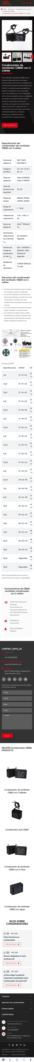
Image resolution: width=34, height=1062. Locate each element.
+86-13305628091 (11, 657)
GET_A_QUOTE (10, 125)
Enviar (7, 736)
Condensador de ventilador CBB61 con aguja (17, 908)
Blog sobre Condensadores (17, 922)
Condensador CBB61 (8, 11)
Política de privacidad (18, 1054)
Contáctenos (7, 1014)
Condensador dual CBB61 (17, 830)
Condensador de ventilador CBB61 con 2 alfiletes (17, 791)
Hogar (5, 9)
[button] (32, 57)
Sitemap (4, 1054)
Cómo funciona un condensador (11, 938)
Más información (12, 944)
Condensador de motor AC (23, 9)
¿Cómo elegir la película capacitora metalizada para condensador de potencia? (16, 978)
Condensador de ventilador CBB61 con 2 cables (16, 13)
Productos (11, 9)
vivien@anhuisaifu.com (13, 664)
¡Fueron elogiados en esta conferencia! (15, 957)
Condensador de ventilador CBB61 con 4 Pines (17, 868)
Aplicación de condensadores (13, 1002)
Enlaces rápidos (8, 1009)
